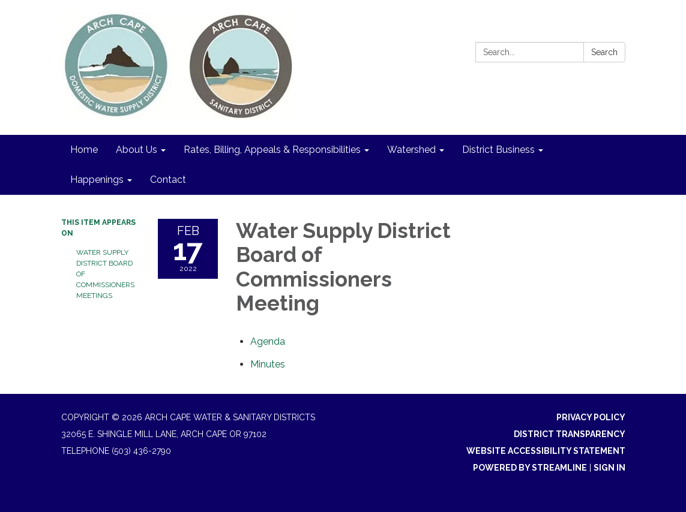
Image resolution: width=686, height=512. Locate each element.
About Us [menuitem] (136, 149)
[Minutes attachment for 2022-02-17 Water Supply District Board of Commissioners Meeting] (267, 364)
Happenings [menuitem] (97, 179)
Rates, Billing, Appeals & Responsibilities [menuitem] (272, 149)
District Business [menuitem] (498, 149)
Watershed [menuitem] (411, 149)
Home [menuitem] (84, 149)
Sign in (609, 467)
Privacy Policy (590, 417)
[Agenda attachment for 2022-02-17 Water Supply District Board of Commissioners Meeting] (267, 341)
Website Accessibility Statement (545, 451)
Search (604, 52)
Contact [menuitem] (168, 179)
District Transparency (569, 434)
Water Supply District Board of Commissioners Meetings (105, 274)
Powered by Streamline (530, 467)
